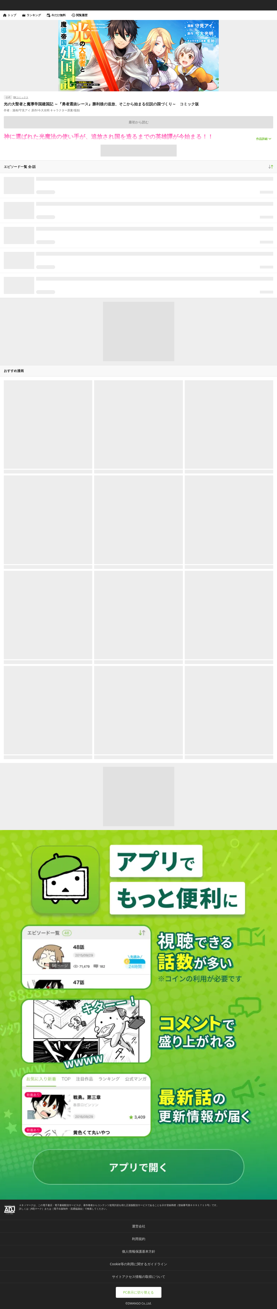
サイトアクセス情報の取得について (138, 1276)
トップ (9, 15)
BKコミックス (20, 97)
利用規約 (138, 1238)
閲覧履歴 (79, 15)
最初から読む (139, 122)
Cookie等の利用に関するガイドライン (138, 1264)
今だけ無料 (56, 15)
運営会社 (138, 1226)
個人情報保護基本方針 (138, 1251)
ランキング (31, 15)
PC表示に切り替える (138, 1292)
